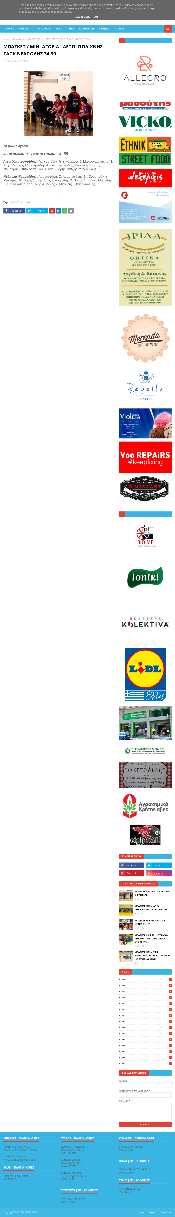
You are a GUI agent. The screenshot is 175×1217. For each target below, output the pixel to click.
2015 (146, 1045)
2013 (146, 1057)
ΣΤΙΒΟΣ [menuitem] (120, 28)
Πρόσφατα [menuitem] (44, 28)
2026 (146, 979)
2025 (146, 985)
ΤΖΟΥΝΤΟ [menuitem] (104, 28)
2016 (146, 1039)
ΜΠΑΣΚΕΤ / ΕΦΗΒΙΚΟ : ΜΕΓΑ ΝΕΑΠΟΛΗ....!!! (150, 922)
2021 (146, 1009)
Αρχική (141, 1212)
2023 (146, 997)
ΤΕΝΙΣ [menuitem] (71, 28)
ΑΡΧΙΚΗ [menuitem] (10, 28)
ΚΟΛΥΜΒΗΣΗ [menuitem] (86, 28)
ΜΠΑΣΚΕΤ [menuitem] (24, 28)
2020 (146, 1015)
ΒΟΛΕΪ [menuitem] (59, 28)
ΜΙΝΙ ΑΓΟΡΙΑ (17, 202)
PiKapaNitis (11, 61)
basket (22, 39)
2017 (146, 1033)
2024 (146, 991)
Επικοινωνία (166, 1212)
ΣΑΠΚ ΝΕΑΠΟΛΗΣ (29, 1212)
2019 (146, 1021)
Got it (97, 16)
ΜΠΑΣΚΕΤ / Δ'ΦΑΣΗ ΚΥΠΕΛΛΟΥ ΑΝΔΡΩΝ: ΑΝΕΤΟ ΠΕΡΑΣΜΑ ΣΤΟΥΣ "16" (151, 938)
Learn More (82, 16)
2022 (146, 1003)
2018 (146, 1027)
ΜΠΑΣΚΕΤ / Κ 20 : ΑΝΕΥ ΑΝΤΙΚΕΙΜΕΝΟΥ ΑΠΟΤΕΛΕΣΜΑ (151, 907)
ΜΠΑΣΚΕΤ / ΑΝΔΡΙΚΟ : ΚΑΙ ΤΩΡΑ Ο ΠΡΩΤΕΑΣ (152, 893)
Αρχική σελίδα (10, 39)
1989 (146, 1063)
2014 (146, 1051)
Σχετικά (152, 1212)
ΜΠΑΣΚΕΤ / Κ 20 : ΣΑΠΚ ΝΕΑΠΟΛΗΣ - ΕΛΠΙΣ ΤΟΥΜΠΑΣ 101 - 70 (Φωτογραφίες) (153, 955)
